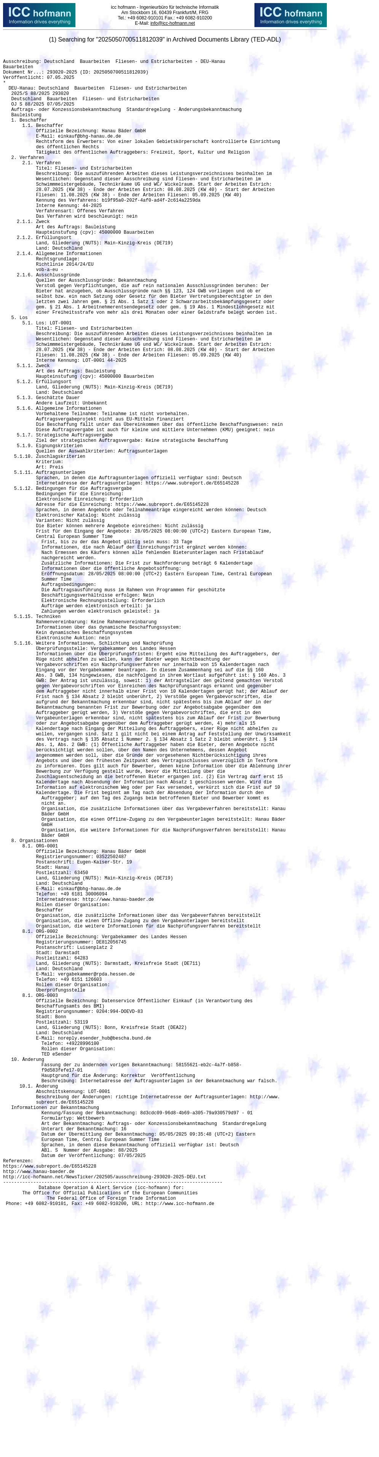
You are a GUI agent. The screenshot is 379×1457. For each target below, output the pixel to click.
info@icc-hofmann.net (172, 23)
